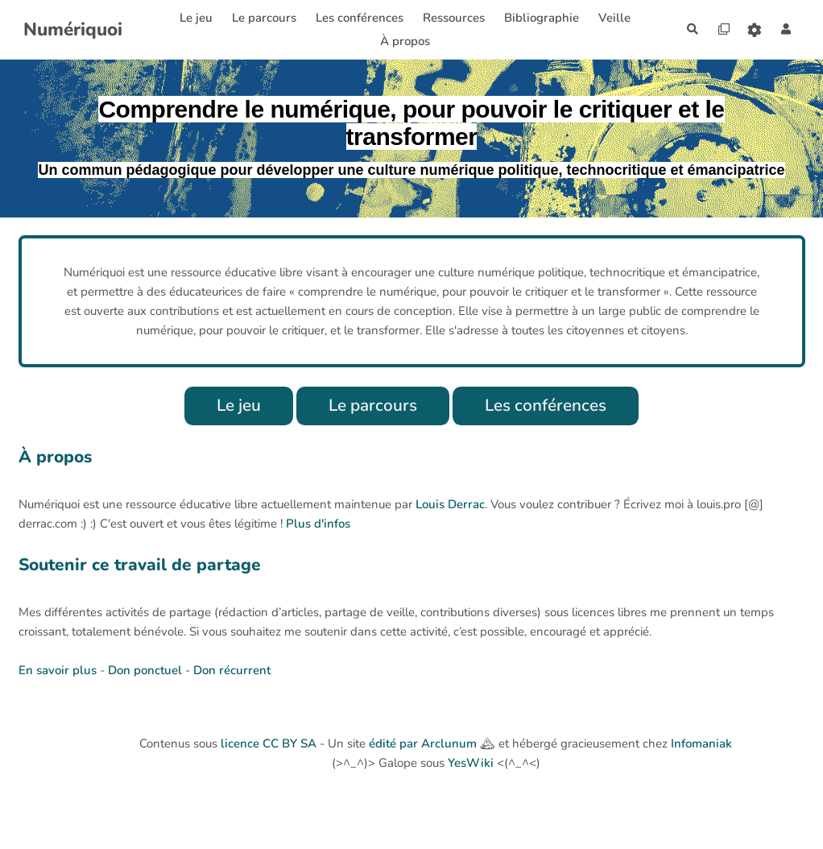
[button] (785, 29)
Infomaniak (701, 745)
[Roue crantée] (751, 29)
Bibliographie (535, 18)
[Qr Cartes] (717, 29)
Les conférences (552, 406)
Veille (609, 18)
